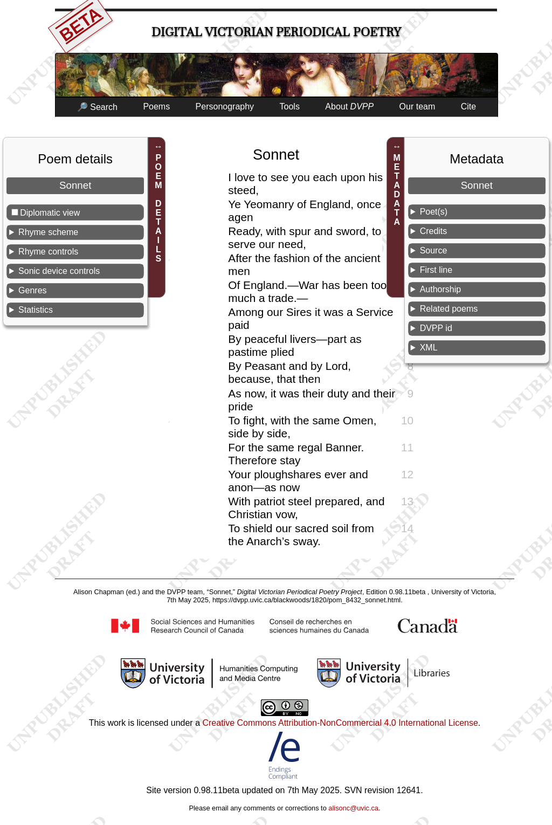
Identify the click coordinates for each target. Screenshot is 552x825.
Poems (156, 106)
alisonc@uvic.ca (353, 808)
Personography (225, 106)
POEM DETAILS (158, 208)
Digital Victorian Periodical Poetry (276, 32)
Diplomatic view (50, 212)
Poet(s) (434, 211)
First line (436, 269)
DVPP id (436, 328)
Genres (32, 290)
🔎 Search (97, 107)
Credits (433, 231)
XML (429, 347)
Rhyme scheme (48, 232)
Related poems (449, 308)
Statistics (35, 309)
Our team (417, 106)
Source (433, 250)
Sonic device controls (59, 271)
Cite (468, 106)
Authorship (440, 289)
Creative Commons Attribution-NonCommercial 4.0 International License (340, 722)
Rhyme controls (48, 251)
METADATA (397, 189)
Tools (290, 106)
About (349, 106)
